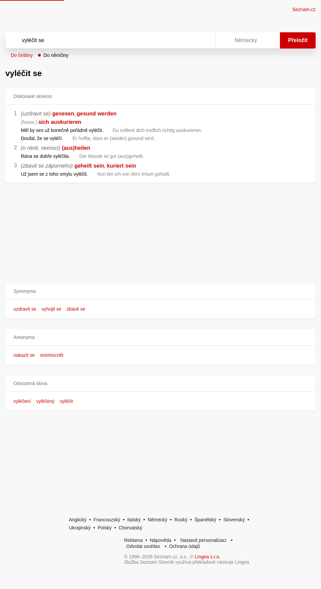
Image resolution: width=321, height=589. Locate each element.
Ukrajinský (80, 527)
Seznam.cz (304, 9)
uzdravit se (24, 309)
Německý (157, 519)
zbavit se (76, 309)
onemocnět (51, 355)
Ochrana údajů (184, 546)
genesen (63, 113)
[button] (160, 291)
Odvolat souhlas (143, 546)
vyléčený (45, 401)
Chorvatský (130, 527)
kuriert (115, 166)
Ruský (181, 519)
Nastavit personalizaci (203, 540)
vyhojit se (51, 309)
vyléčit (66, 401)
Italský (134, 519)
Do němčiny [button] (55, 55)
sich (43, 122)
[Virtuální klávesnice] (203, 40)
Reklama (133, 540)
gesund (86, 113)
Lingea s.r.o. (207, 556)
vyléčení (22, 401)
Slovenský (234, 519)
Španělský (205, 519)
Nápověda (160, 540)
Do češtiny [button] (22, 55)
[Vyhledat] (102, 40)
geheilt (83, 166)
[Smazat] (189, 40)
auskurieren (66, 122)
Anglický (78, 519)
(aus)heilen (76, 148)
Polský (104, 527)
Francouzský (107, 519)
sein (98, 166)
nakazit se (24, 355)
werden (107, 113)
